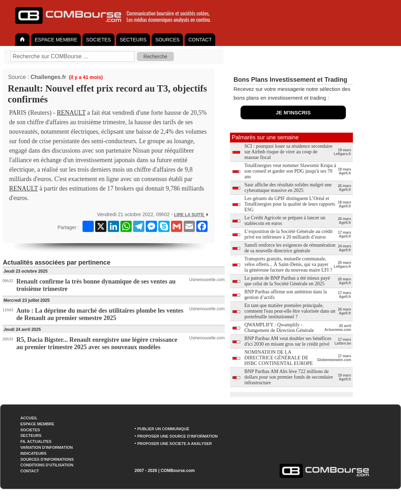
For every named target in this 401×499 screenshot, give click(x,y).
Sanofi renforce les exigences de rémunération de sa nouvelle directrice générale (289, 247)
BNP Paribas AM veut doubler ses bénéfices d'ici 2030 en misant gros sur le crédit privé (287, 341)
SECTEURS (133, 39)
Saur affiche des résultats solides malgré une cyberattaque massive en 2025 (288, 187)
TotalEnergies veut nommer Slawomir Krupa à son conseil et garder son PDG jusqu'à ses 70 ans (290, 171)
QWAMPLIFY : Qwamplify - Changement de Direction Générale (279, 327)
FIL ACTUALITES (36, 441)
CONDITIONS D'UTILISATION (46, 465)
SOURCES (167, 39)
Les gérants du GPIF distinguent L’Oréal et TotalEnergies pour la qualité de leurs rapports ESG (289, 204)
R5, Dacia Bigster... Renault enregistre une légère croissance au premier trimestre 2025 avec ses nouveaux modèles (97, 343)
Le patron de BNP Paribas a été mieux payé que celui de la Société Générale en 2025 (287, 280)
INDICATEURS (33, 453)
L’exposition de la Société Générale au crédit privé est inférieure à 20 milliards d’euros (288, 234)
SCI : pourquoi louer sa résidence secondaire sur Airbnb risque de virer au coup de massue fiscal (288, 152)
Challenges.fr (48, 77)
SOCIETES (98, 39)
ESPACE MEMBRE (56, 39)
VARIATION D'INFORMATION (46, 447)
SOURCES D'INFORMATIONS (47, 459)
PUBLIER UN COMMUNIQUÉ (163, 429)
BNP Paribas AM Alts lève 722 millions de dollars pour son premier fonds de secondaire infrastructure (288, 377)
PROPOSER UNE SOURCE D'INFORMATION (177, 436)
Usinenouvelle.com (207, 279)
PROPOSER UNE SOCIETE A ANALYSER (174, 443)
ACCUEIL (29, 418)
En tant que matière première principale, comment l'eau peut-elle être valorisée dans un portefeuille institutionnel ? (289, 311)
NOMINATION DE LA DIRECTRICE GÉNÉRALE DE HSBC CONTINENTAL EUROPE (278, 358)
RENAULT (71, 112)
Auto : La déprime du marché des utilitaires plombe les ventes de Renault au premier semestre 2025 (100, 314)
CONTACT (200, 39)
